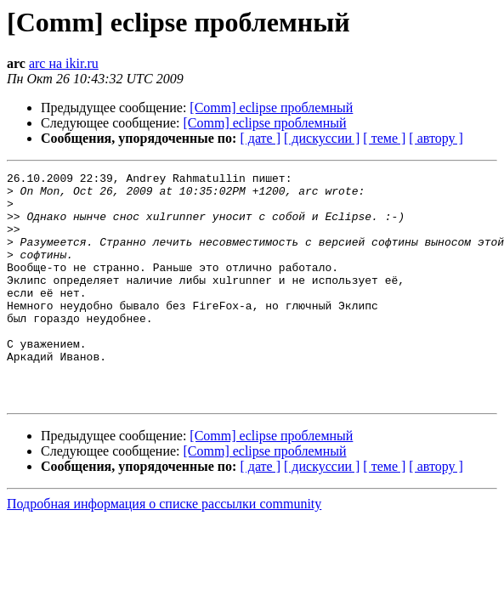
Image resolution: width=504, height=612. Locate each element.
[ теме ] (384, 138)
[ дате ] (260, 138)
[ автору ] (435, 138)
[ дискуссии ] (322, 138)
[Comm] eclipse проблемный (271, 107)
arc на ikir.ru (64, 63)
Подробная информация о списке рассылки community (164, 549)
